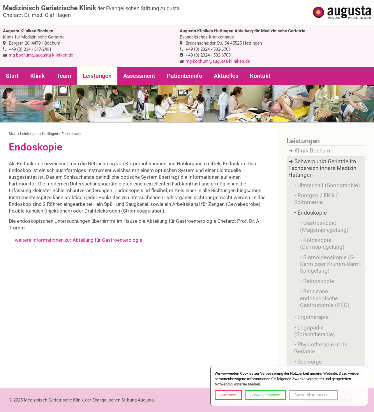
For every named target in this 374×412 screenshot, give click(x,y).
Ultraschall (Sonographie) (328, 185)
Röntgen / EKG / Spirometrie (316, 199)
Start (12, 76)
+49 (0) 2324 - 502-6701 (208, 49)
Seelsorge (309, 362)
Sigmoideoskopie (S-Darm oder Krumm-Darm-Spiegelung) (330, 264)
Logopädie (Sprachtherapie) (314, 331)
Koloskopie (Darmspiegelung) (322, 243)
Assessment (139, 76)
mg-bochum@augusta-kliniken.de (41, 55)
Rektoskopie (318, 281)
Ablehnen (228, 395)
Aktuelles (226, 76)
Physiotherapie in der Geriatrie (321, 348)
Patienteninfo (184, 76)
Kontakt (260, 76)
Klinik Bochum (312, 151)
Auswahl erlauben (265, 395)
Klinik (37, 76)
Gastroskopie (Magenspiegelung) (324, 226)
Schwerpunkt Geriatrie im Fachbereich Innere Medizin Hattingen (322, 168)
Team (64, 76)
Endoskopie (71, 134)
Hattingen (50, 134)
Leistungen (97, 76)
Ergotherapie (313, 317)
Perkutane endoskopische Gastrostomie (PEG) (325, 298)
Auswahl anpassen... (313, 394)
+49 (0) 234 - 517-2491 (30, 49)
